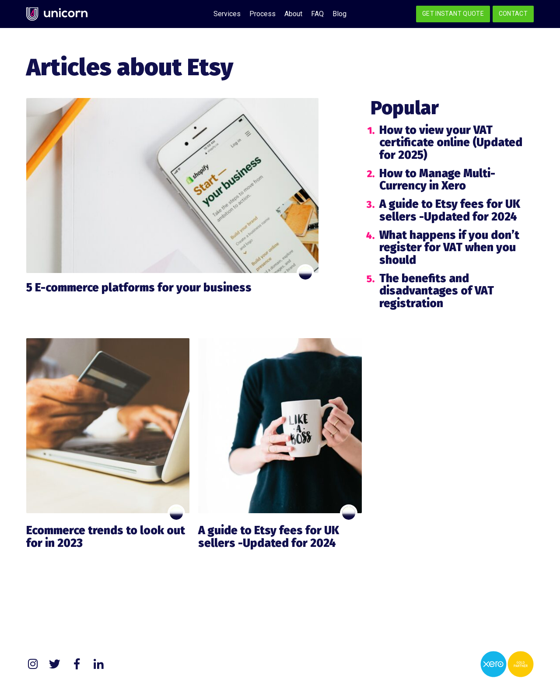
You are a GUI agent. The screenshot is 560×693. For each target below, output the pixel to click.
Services (227, 14)
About (293, 14)
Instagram (33, 664)
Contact (513, 13)
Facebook (77, 664)
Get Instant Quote (453, 13)
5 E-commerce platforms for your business (139, 287)
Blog (339, 14)
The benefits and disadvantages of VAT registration (436, 291)
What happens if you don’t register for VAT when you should (449, 247)
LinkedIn (98, 664)
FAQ (317, 14)
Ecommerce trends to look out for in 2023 (105, 537)
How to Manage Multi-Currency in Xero (437, 180)
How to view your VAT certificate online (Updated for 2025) (450, 142)
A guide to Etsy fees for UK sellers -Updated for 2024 (449, 210)
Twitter (55, 664)
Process (262, 14)
